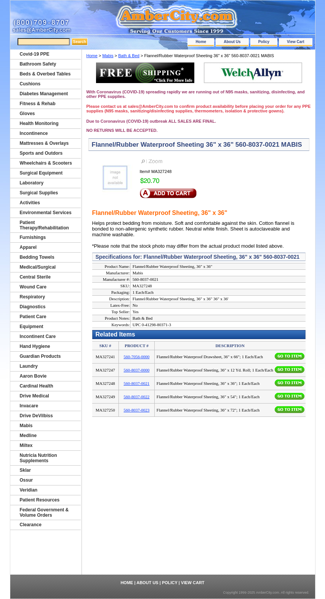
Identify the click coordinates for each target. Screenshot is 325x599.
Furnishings (33, 237)
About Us (232, 42)
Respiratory (32, 297)
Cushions (30, 83)
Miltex (26, 445)
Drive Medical (34, 396)
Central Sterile (35, 277)
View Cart (295, 42)
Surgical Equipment (41, 173)
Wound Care (33, 287)
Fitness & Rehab (38, 103)
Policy (263, 42)
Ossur (26, 480)
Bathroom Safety (38, 64)
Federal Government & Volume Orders (44, 512)
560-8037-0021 (137, 383)
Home (200, 42)
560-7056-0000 (137, 356)
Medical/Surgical (38, 267)
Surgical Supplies (39, 192)
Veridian (29, 490)
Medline (28, 435)
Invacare (29, 405)
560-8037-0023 (137, 410)
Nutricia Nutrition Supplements (38, 458)
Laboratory (32, 183)
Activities (30, 202)
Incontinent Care (38, 336)
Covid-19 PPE (35, 54)
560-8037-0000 (137, 370)
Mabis (107, 55)
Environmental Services (46, 212)
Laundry (29, 366)
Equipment (31, 326)
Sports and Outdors (41, 153)
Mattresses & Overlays (44, 143)
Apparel (28, 247)
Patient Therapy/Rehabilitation (44, 225)
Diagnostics (33, 306)
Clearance (31, 524)
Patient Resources (40, 500)
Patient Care (33, 316)
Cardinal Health (36, 386)
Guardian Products (40, 356)
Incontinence (34, 133)
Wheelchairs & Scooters (46, 163)
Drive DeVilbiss (36, 415)
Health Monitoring (39, 123)
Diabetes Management (44, 93)
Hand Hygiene (35, 346)
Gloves (27, 113)
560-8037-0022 (137, 396)
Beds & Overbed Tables (45, 74)
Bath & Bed (128, 55)
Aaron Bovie (33, 376)
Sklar (25, 470)
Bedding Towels (37, 257)
